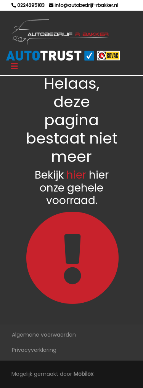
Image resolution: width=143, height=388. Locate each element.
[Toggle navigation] (14, 66)
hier (76, 175)
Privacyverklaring (34, 350)
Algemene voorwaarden (44, 335)
